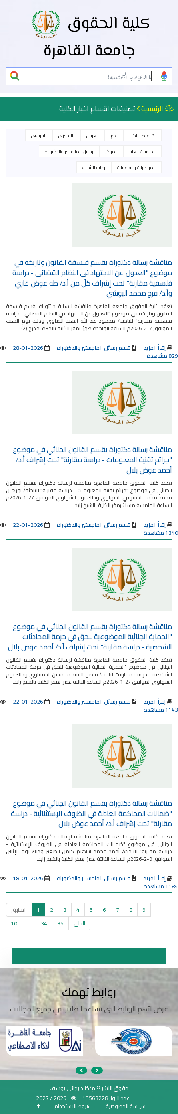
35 (60, 923)
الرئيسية (152, 108)
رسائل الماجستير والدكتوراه (69, 151)
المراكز (111, 151)
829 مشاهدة (162, 356)
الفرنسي (38, 135)
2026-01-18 (28, 878)
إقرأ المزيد (155, 348)
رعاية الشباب (93, 167)
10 (14, 923)
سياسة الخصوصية (126, 1106)
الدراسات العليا (143, 151)
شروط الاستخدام (72, 1106)
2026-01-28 (28, 348)
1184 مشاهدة (161, 886)
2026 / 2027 (51, 1098)
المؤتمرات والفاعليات (136, 167)
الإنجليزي (66, 135)
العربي (92, 135)
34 (44, 923)
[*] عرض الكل (143, 135)
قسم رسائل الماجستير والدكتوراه (93, 348)
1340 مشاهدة (161, 533)
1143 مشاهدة (161, 709)
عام (114, 135)
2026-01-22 (28, 525)
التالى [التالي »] (79, 923)
